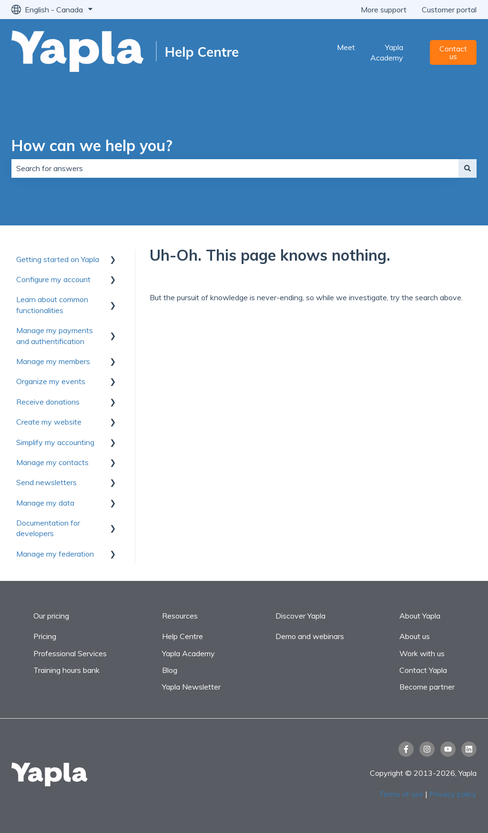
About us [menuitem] (414, 636)
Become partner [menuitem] (427, 686)
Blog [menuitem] (169, 670)
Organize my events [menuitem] (50, 381)
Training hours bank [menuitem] (66, 670)
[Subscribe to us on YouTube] (448, 749)
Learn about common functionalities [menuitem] (52, 305)
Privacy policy (453, 794)
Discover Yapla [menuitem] (300, 615)
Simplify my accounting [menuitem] (55, 442)
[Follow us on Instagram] (427, 749)
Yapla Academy (386, 52)
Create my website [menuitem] (48, 422)
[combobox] (234, 168)
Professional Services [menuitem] (70, 653)
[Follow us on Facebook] (406, 749)
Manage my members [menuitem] (53, 361)
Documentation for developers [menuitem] (48, 528)
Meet (346, 47)
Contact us (453, 52)
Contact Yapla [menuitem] (423, 670)
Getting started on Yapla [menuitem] (57, 259)
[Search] (467, 168)
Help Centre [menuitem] (182, 636)
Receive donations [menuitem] (48, 401)
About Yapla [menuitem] (419, 615)
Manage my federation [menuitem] (55, 554)
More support (384, 9)
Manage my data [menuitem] (45, 503)
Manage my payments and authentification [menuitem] (54, 335)
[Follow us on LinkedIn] (469, 749)
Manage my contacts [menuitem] (52, 462)
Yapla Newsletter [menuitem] (191, 686)
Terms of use (402, 794)
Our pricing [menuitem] (51, 615)
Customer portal (449, 9)
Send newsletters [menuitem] (46, 482)
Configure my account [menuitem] (53, 279)
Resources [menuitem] (180, 615)
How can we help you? (92, 145)
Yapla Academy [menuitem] (188, 653)
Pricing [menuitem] (44, 636)
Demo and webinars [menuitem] (309, 636)
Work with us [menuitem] (422, 653)
